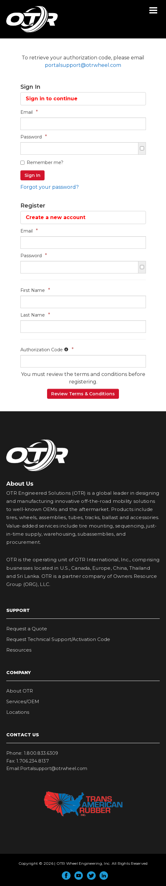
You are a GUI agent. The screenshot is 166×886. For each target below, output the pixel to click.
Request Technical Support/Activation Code (58, 639)
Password (33, 137)
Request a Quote (26, 629)
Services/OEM (22, 701)
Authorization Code (47, 350)
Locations (17, 712)
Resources (18, 650)
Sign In (32, 175)
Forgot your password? (49, 187)
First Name (35, 290)
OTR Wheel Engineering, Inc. (27, 32)
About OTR (19, 691)
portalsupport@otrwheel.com (83, 65)
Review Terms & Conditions (83, 394)
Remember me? (41, 162)
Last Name (35, 315)
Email (29, 112)
